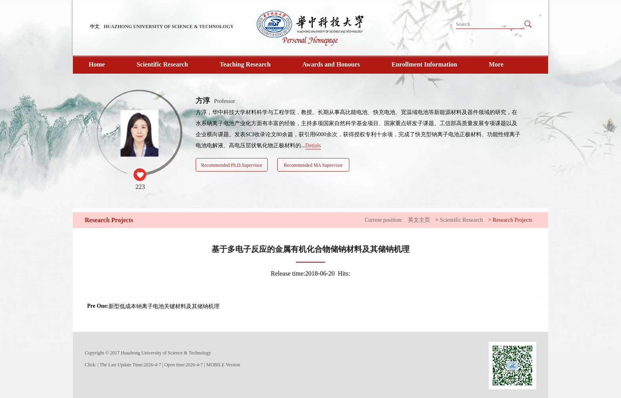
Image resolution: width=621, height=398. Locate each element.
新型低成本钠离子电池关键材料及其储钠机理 (164, 306)
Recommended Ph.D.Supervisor (231, 165)
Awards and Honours (331, 64)
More (496, 64)
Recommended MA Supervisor (313, 165)
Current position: (383, 220)
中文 (94, 26)
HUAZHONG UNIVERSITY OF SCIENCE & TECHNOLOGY (169, 26)
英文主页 (419, 220)
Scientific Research (162, 64)
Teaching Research (245, 64)
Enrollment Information (424, 64)
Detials (313, 146)
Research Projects (512, 220)
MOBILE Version (223, 365)
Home (97, 64)
